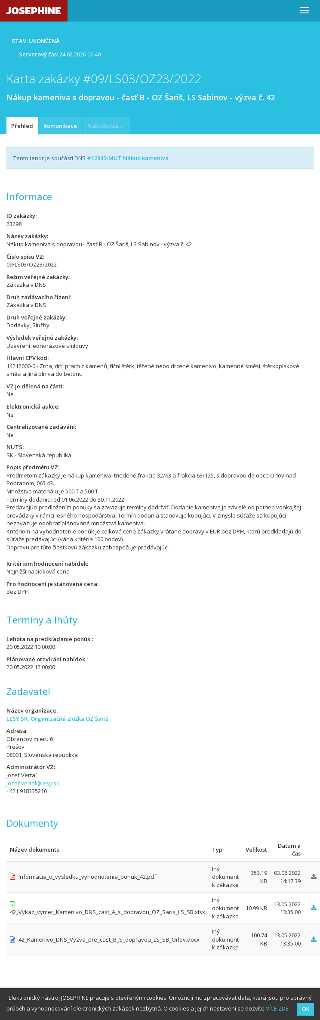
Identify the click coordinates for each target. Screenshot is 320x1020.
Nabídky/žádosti (108, 126)
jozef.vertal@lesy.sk (32, 783)
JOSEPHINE (33, 10)
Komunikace (60, 126)
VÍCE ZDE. (278, 1008)
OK (305, 1009)
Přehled (22, 126)
